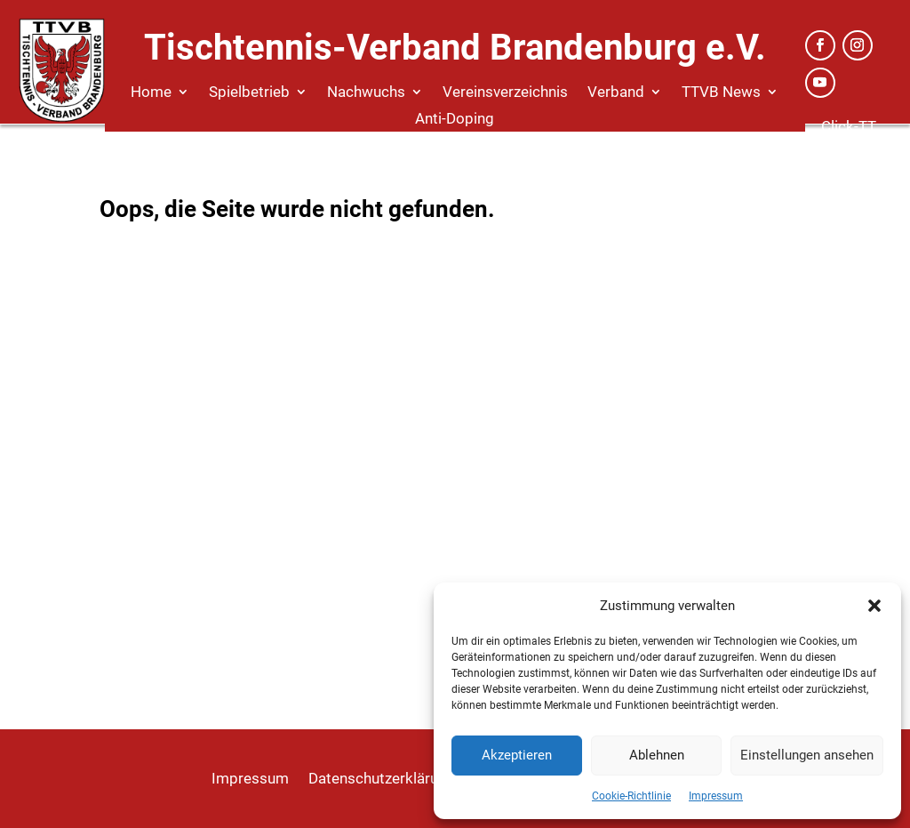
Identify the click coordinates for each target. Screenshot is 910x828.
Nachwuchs (366, 92)
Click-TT (848, 126)
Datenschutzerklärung (381, 779)
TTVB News (721, 92)
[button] (874, 606)
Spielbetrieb (249, 92)
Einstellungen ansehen (807, 755)
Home (151, 92)
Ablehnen (656, 755)
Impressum (716, 796)
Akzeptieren (517, 755)
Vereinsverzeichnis (505, 92)
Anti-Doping (454, 119)
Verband (615, 92)
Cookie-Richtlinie (631, 796)
